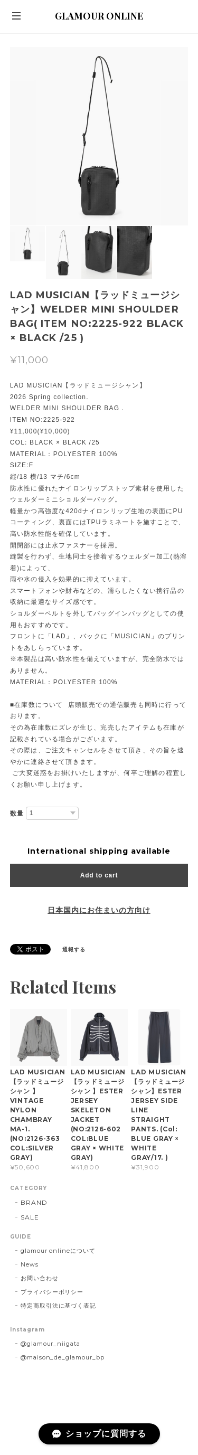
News (30, 1264)
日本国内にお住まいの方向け (99, 910)
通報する (74, 949)
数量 (17, 813)
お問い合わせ (40, 1278)
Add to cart (99, 875)
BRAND (34, 1202)
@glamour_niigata (50, 1343)
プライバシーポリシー (52, 1292)
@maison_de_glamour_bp (63, 1357)
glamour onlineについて (58, 1250)
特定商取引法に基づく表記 (59, 1305)
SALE (30, 1217)
